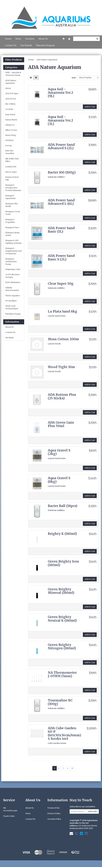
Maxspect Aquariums (10, 196)
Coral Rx (9, 109)
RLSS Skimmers (12, 282)
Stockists (29, 38)
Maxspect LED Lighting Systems (13, 241)
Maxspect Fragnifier (10, 220)
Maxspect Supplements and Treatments (13, 251)
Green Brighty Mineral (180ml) (61, 591)
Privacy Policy (54, 813)
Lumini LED (10, 166)
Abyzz (8, 88)
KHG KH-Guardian (9, 152)
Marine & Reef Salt (12, 178)
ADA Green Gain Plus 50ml (61, 424)
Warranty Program (45, 45)
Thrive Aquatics (12, 295)
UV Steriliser (11, 301)
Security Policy (54, 819)
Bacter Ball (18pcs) (62, 506)
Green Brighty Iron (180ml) (63, 563)
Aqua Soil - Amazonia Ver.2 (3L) (60, 120)
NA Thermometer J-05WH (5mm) (62, 674)
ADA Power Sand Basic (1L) (61, 230)
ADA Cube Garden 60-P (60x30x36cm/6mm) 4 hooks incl (64, 733)
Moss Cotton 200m (63, 339)
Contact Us (10, 45)
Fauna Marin (11, 119)
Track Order (9, 816)
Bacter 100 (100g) (62, 172)
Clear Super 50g (60, 284)
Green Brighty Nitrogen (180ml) (62, 646)
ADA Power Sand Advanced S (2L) (61, 146)
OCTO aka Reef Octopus (12, 275)
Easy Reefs (10, 114)
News (18, 38)
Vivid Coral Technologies (11, 307)
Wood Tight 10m (61, 367)
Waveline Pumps (13, 314)
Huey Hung (10, 135)
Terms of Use (53, 808)
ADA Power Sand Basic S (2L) (61, 257)
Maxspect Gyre (12, 227)
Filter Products (13, 60)
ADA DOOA (10, 99)
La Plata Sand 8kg (62, 311)
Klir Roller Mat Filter (12, 160)
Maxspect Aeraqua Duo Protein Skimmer (13, 188)
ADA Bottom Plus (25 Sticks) (62, 396)
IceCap (8, 145)
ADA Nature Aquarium (10, 81)
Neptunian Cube (12, 269)
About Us (43, 38)
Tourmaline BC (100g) (60, 702)
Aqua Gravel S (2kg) (59, 452)
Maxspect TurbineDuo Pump (11, 261)
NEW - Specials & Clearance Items (13, 73)
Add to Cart (90, 107)
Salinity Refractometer (12, 288)
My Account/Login (10, 809)
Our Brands (26, 45)
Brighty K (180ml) (62, 534)
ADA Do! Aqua (11, 93)
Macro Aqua (11, 172)
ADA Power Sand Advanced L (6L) (61, 202)
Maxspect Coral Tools (12, 212)
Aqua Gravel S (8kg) (59, 480)
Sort (73, 77)
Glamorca (9, 125)
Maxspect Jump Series (12, 233)
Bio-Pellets (10, 104)
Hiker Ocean (11, 130)
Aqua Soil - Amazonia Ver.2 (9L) (60, 92)
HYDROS (9, 140)
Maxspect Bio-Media (12, 204)
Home (8, 38)
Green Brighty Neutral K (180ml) (62, 618)
